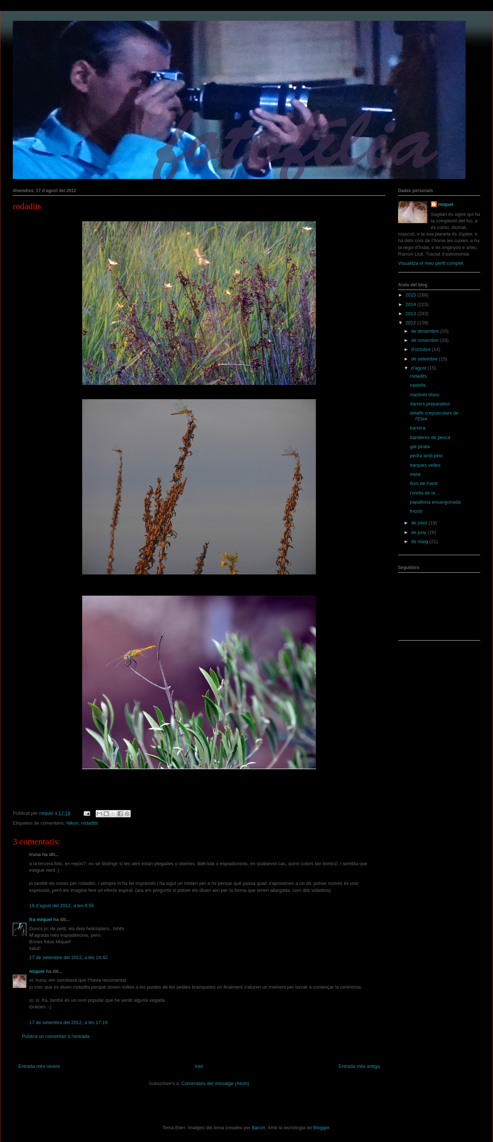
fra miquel (40, 919)
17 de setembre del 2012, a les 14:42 (68, 957)
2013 (411, 313)
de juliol (420, 523)
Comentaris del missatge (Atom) (215, 1083)
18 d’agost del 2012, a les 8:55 (61, 905)
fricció (416, 511)
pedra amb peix (426, 455)
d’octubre (421, 349)
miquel (37, 971)
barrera (417, 428)
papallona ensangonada (435, 502)
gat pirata (419, 446)
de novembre (425, 340)
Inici (199, 1066)
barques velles (425, 465)
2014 (411, 304)
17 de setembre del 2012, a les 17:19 (68, 1022)
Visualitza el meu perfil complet (430, 263)
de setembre (425, 359)
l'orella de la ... (425, 493)
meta (415, 474)
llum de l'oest (423, 483)
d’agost (419, 368)
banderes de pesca (430, 437)
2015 (411, 295)
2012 (411, 322)
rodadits (27, 206)
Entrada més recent (39, 1066)
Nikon (72, 823)
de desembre (425, 331)
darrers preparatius (430, 403)
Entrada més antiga (359, 1066)
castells (417, 385)
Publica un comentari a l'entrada (55, 1036)
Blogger (321, 1127)
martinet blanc (425, 394)
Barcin (258, 1127)
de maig (420, 541)
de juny (419, 532)
